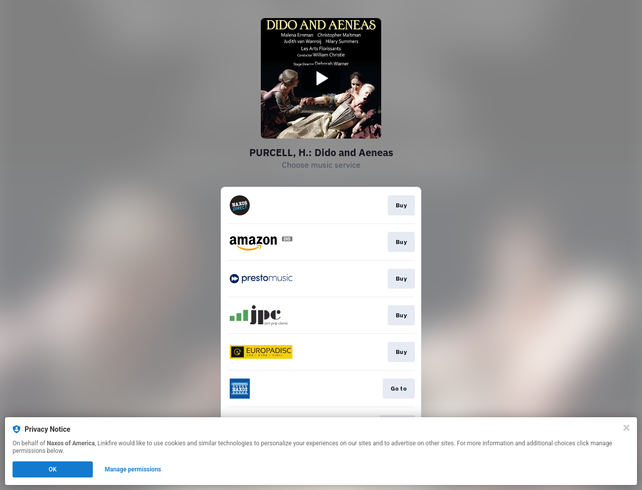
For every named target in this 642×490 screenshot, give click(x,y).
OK (53, 469)
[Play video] (321, 78)
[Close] (626, 428)
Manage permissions (133, 469)
